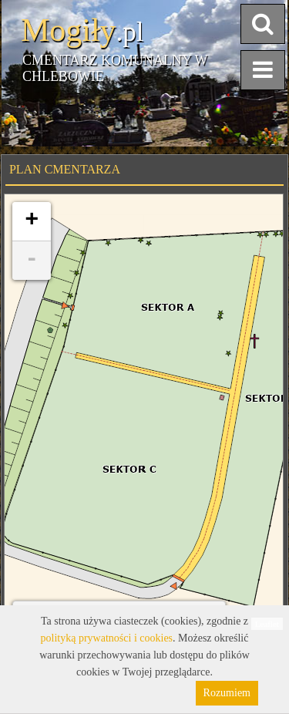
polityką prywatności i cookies (107, 638)
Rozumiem (226, 693)
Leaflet (267, 623)
